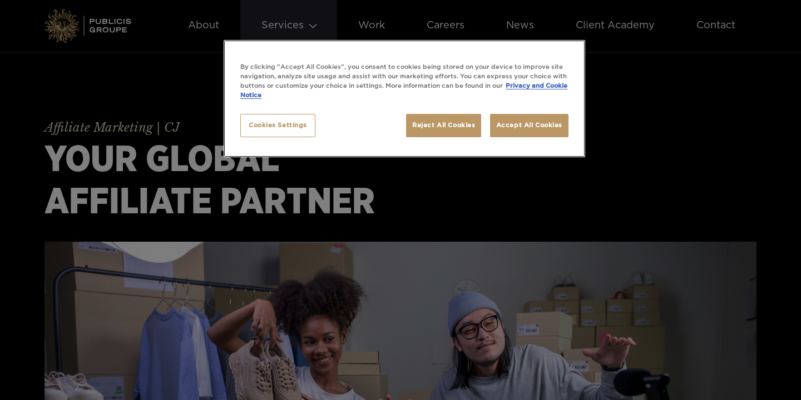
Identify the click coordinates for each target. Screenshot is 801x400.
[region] (404, 98)
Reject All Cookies (443, 125)
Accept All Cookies (529, 125)
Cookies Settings (278, 125)
